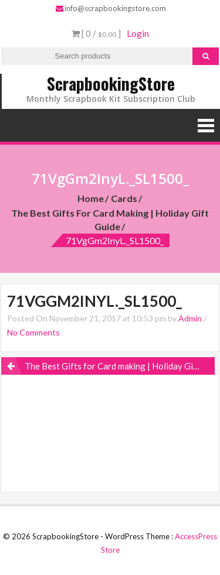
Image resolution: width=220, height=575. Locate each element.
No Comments (33, 332)
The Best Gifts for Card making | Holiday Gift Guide (110, 219)
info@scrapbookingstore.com (111, 8)
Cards (124, 198)
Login (138, 33)
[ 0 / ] (96, 33)
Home (90, 198)
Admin (190, 318)
